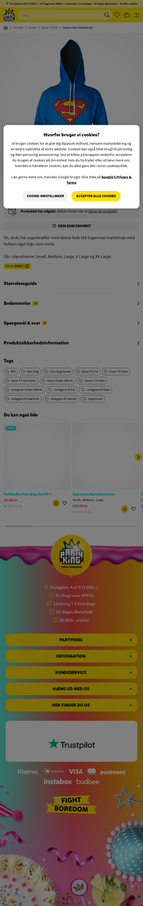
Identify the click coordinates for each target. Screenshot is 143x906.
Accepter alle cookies (96, 196)
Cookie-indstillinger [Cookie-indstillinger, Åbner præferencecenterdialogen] (45, 196)
